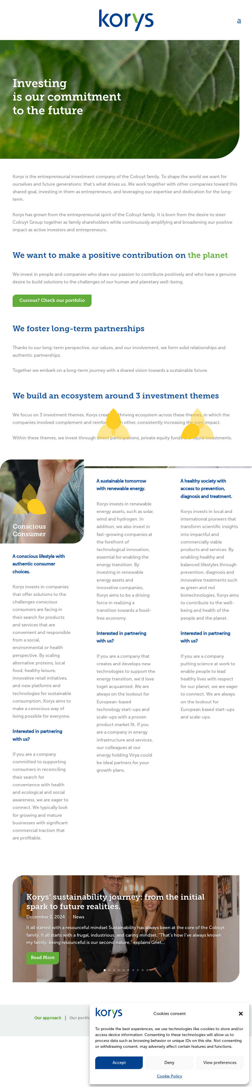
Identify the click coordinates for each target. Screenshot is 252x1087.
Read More (43, 958)
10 (147, 970)
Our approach (47, 1018)
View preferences (220, 1062)
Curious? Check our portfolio (52, 300)
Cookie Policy (169, 1076)
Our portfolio (82, 1018)
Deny (169, 1062)
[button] (241, 1013)
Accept (119, 1062)
